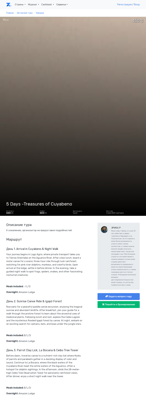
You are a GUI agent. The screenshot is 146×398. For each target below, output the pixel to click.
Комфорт (42, 211)
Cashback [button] (46, 4)
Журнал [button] (32, 4)
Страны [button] (19, 4)
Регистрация (124, 4)
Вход (137, 4)
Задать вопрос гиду (120, 296)
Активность (10, 211)
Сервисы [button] (61, 4)
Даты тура (109, 211)
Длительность (77, 211)
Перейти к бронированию (120, 304)
